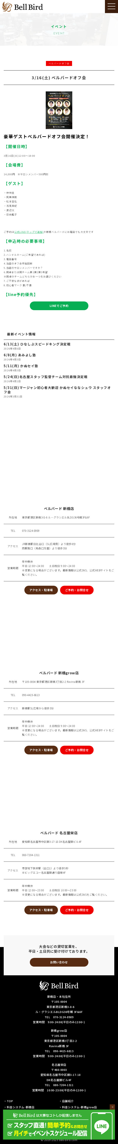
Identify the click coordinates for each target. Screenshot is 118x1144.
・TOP (8, 1101)
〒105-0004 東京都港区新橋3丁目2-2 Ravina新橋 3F (53, 681)
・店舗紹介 (66, 1101)
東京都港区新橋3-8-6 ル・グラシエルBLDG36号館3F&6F (56, 517)
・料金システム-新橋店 (19, 1107)
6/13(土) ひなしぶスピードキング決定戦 (37, 344)
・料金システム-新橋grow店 (78, 1107)
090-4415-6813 (30, 695)
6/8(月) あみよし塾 (20, 355)
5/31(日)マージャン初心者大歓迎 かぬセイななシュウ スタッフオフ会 (57, 389)
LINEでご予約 (59, 306)
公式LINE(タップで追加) (29, 232)
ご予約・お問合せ (77, 590)
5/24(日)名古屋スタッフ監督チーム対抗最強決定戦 (46, 377)
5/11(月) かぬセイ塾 (21, 366)
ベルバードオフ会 (59, 63)
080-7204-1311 (30, 855)
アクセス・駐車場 (41, 590)
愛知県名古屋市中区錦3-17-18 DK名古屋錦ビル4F (51, 841)
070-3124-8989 (30, 530)
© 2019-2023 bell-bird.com (59, 1140)
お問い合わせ (59, 962)
